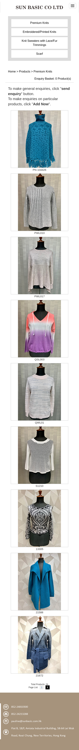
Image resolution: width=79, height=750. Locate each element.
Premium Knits (39, 22)
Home (12, 71)
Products (24, 71)
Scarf (39, 53)
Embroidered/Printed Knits (39, 31)
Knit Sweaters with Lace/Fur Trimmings (39, 42)
